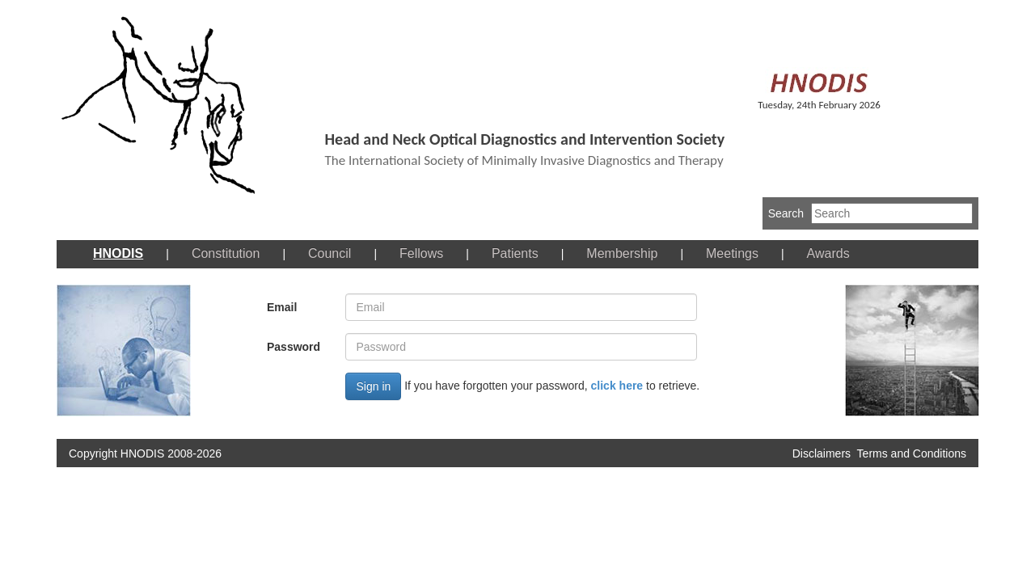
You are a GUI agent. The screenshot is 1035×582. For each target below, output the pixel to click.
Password (293, 346)
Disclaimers (821, 453)
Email (282, 307)
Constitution (226, 253)
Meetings (732, 253)
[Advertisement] (508, 511)
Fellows (421, 253)
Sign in (373, 386)
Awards (828, 253)
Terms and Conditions (911, 453)
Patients (515, 253)
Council (329, 253)
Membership (621, 253)
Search (786, 213)
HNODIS (118, 253)
